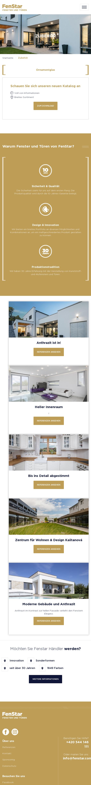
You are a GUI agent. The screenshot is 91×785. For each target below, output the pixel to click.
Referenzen (8, 747)
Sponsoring (8, 759)
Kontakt (6, 753)
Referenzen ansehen (48, 352)
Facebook (8, 782)
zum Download (45, 106)
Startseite (7, 58)
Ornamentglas (45, 69)
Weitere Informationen (45, 679)
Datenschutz (9, 766)
